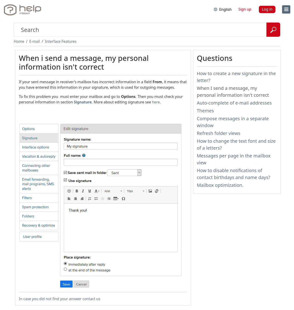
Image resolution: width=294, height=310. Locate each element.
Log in (267, 9)
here (156, 102)
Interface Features (60, 41)
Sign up (245, 9)
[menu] (286, 9)
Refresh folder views (218, 133)
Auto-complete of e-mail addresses (234, 103)
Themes (205, 111)
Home (19, 41)
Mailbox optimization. (220, 185)
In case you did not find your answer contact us (59, 298)
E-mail (34, 41)
